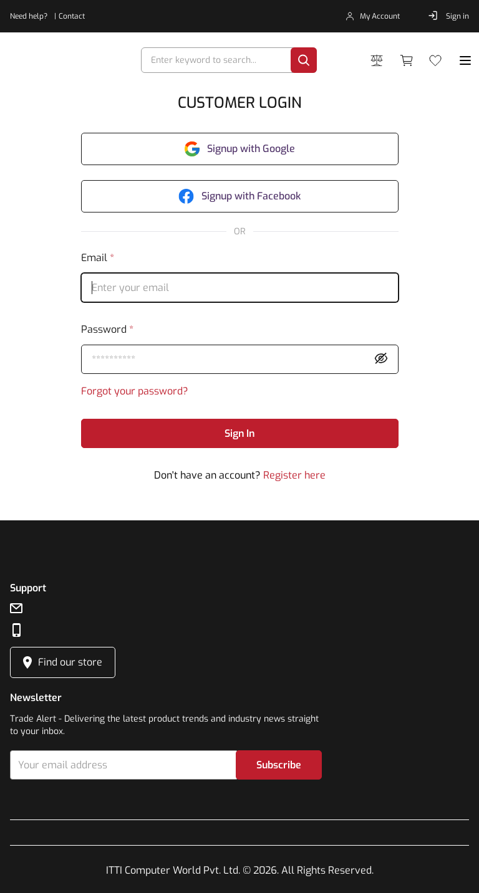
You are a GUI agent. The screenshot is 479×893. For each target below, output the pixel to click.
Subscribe (278, 764)
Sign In (239, 433)
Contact (72, 16)
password (107, 329)
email (97, 257)
